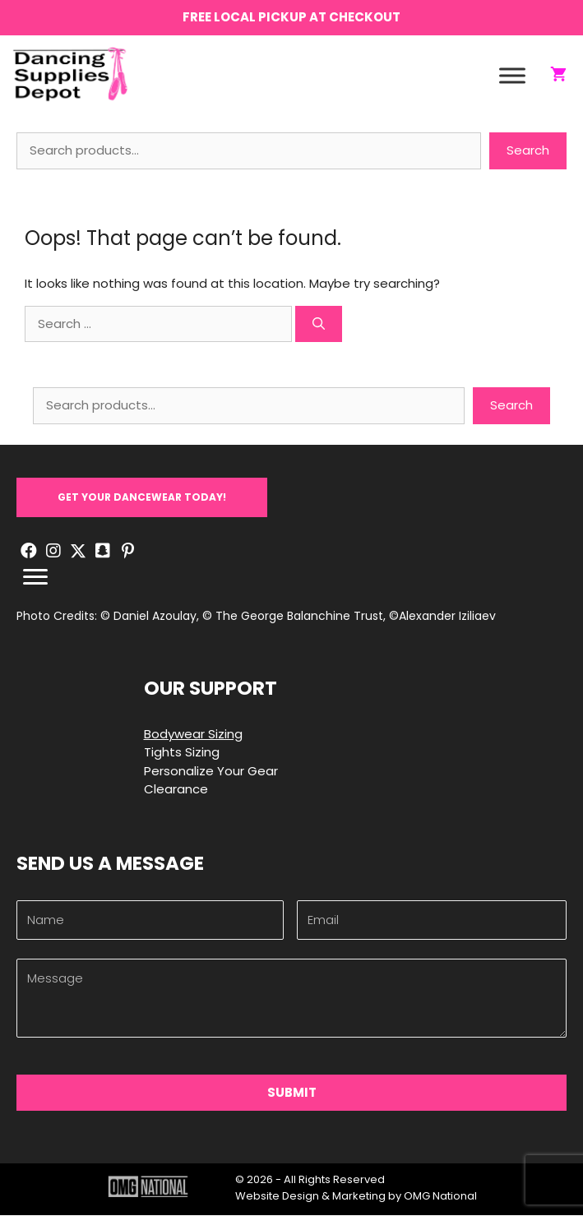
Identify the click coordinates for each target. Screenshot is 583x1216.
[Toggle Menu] (512, 76)
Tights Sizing (182, 753)
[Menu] (35, 579)
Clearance (176, 790)
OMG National (440, 1196)
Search (528, 151)
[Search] (318, 325)
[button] (141, 498)
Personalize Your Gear (211, 771)
